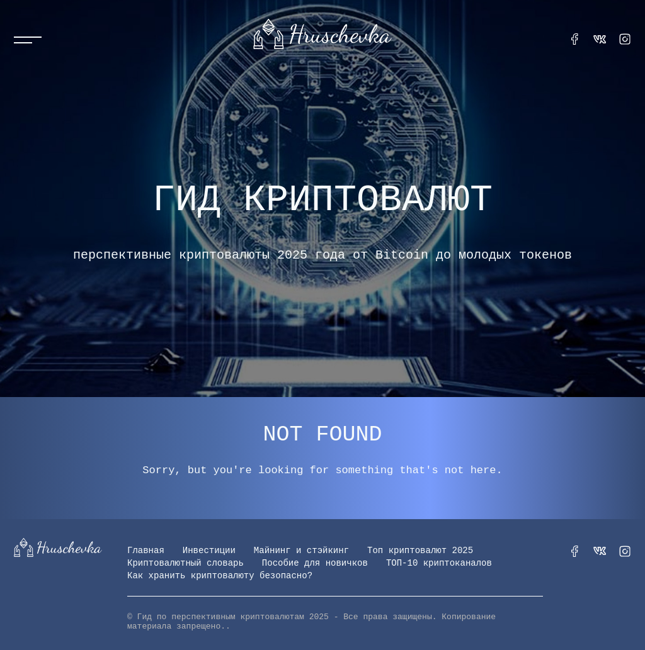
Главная (145, 551)
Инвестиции (209, 551)
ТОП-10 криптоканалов (439, 563)
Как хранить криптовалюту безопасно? (219, 576)
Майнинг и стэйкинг (301, 551)
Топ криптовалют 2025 (420, 551)
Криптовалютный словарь (185, 563)
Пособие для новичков (315, 563)
